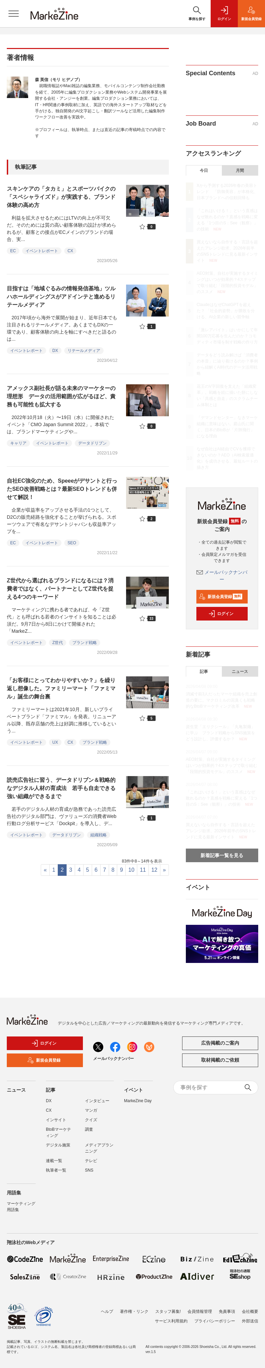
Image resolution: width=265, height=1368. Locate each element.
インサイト (56, 1119)
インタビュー (97, 1100)
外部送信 (250, 1321)
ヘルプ (107, 1311)
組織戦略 (98, 835)
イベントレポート (41, 250)
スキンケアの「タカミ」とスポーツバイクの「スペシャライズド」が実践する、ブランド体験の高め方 (61, 197)
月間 (240, 170)
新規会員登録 (221, 596)
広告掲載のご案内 (220, 1043)
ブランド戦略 (84, 642)
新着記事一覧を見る (221, 855)
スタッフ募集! (168, 1311)
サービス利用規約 (171, 1321)
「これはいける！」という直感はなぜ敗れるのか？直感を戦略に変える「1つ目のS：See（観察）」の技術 (222, 798)
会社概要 (250, 1311)
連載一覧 (54, 1160)
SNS (89, 1170)
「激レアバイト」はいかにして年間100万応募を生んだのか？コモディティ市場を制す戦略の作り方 (227, 335)
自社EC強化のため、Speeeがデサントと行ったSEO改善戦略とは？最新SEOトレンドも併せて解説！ (62, 489)
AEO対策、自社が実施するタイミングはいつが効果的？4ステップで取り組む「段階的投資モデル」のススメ (222, 765)
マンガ (91, 1110)
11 (143, 870)
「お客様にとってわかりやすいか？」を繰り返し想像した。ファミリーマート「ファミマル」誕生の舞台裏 (61, 688)
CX (70, 250)
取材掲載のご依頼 (220, 1060)
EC (13, 250)
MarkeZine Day (138, 1100)
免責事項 (227, 1311)
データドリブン (92, 443)
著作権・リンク (134, 1311)
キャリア (18, 443)
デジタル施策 (58, 1145)
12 (154, 870)
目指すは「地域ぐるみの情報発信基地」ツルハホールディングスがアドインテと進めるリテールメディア (61, 297)
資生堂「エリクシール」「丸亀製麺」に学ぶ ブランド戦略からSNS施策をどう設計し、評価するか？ (220, 732)
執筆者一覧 (56, 1170)
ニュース (240, 671)
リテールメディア (84, 350)
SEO (72, 543)
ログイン (220, 613)
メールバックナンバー (113, 1058)
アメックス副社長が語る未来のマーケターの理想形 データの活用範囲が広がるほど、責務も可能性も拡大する (61, 396)
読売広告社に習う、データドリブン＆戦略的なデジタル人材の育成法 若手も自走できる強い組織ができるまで (61, 788)
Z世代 (57, 642)
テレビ (91, 1160)
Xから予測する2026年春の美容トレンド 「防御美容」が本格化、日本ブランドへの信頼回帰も (227, 191)
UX (55, 742)
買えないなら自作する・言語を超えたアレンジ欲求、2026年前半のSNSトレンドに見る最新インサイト (221, 830)
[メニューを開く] (13, 13)
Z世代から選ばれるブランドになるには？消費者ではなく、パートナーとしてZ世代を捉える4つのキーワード (60, 589)
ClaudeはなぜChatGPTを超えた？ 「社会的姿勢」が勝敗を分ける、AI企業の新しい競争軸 (226, 310)
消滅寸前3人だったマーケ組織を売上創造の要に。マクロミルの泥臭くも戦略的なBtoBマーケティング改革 (222, 700)
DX (55, 350)
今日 (204, 170)
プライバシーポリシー (214, 1321)
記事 (204, 671)
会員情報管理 (200, 1311)
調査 (89, 1129)
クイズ (91, 1119)
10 (131, 870)
